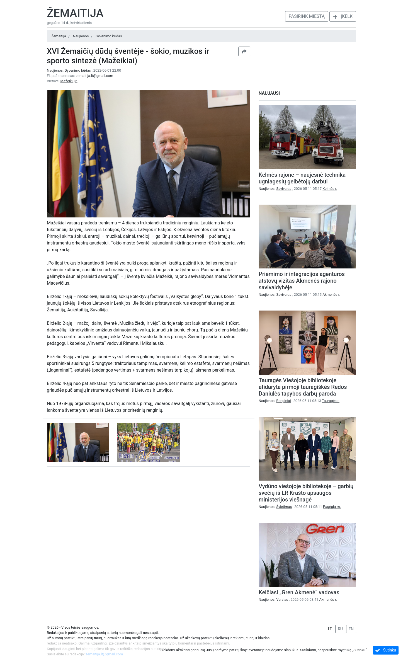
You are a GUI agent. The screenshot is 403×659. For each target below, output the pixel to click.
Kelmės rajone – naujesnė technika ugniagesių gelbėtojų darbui (302, 178)
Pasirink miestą (307, 16)
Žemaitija (75, 13)
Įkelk (343, 16)
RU (340, 629)
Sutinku (385, 650)
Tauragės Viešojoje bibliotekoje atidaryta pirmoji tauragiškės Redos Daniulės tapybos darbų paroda (303, 387)
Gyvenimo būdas (109, 36)
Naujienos (81, 36)
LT (330, 629)
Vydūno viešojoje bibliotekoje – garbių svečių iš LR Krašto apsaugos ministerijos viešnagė (306, 493)
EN (351, 629)
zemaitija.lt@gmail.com (94, 76)
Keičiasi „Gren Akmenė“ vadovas (299, 592)
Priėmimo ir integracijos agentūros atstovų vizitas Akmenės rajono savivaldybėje (302, 281)
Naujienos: (69, 70)
